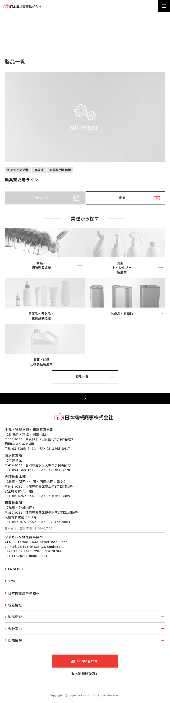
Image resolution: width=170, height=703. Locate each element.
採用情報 (15, 640)
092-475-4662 (24, 521)
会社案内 (15, 628)
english (15, 569)
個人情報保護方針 (85, 673)
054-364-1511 (24, 469)
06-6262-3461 (24, 495)
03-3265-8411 (24, 448)
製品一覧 (82, 376)
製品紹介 (15, 616)
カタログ (41, 197)
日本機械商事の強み (23, 593)
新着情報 (15, 605)
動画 (122, 197)
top (12, 581)
